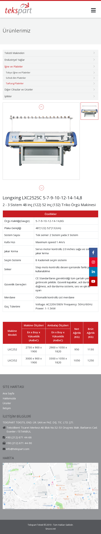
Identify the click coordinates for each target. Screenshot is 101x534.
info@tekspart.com (17, 449)
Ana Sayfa (8, 393)
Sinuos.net (50, 528)
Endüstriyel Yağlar (14, 59)
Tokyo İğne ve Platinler (18, 72)
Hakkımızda (9, 398)
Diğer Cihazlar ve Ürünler (18, 89)
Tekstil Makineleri (14, 53)
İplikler (8, 96)
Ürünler (7, 403)
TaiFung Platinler (15, 83)
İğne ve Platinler (13, 66)
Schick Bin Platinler (16, 77)
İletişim (7, 408)
